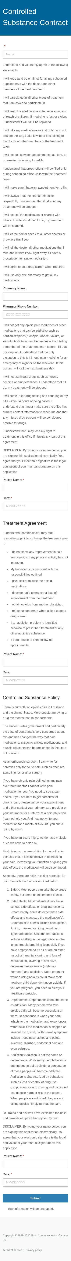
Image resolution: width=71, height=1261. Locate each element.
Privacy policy (34, 1250)
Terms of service (12, 1250)
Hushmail (17, 1228)
